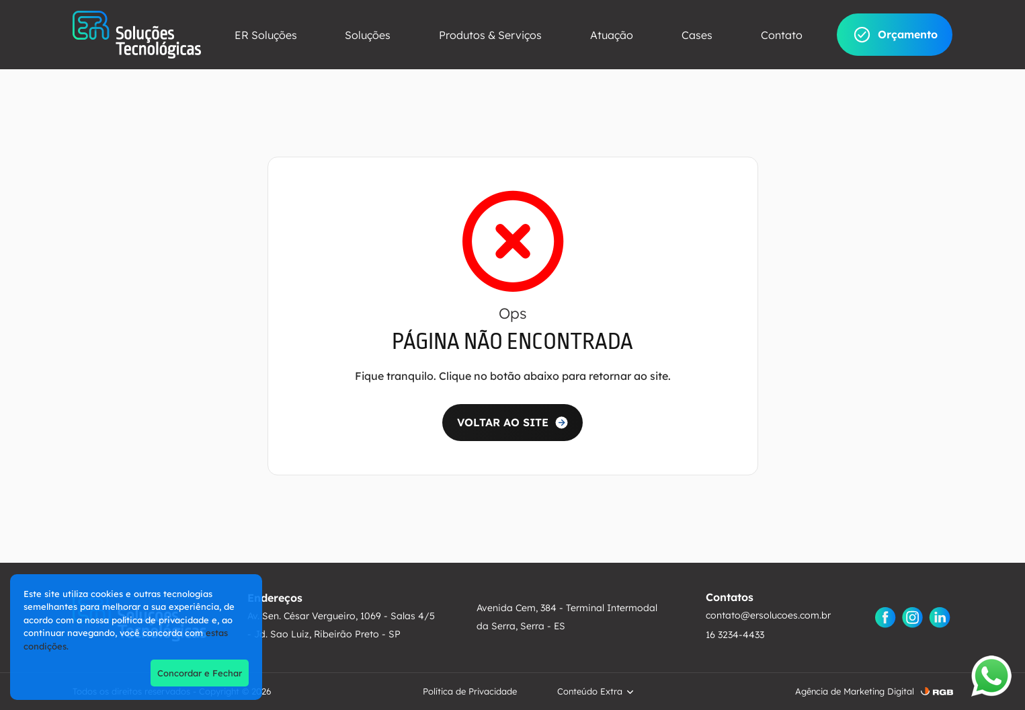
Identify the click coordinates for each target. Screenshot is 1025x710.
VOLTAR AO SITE (502, 422)
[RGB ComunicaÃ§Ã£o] (937, 691)
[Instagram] (912, 617)
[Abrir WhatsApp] (991, 676)
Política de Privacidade (470, 691)
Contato (782, 35)
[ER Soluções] (137, 34)
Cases (697, 35)
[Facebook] (885, 617)
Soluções (368, 35)
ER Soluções (266, 35)
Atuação (611, 35)
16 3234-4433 (735, 635)
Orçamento (895, 34)
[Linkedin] (939, 617)
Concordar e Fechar (199, 673)
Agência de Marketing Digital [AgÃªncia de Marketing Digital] (854, 691)
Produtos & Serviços (490, 35)
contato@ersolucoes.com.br (768, 615)
